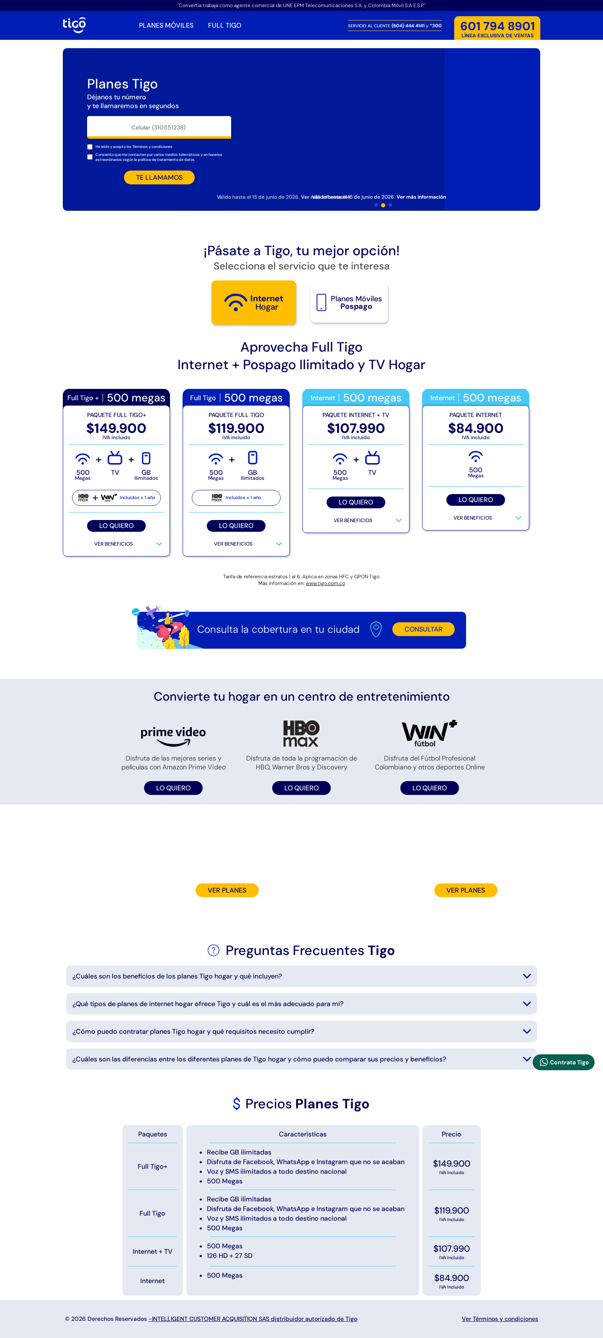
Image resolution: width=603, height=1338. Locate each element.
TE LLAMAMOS (159, 177)
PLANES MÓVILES (166, 25)
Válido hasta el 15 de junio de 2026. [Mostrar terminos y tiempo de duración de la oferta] (379, 197)
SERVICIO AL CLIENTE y (395, 25)
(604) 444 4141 (409, 25)
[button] (376, 205)
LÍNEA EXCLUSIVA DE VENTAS (497, 30)
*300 (436, 25)
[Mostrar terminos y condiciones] (152, 146)
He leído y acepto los (134, 146)
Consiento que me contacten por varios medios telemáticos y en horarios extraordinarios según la (158, 157)
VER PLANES (227, 890)
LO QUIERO (116, 525)
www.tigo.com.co (325, 583)
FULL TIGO (224, 25)
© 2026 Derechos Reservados (211, 1318)
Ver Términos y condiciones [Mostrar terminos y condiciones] (500, 1318)
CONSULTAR (424, 629)
